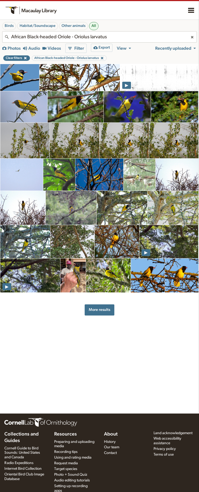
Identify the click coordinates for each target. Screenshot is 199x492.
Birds (9, 26)
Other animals (73, 26)
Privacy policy (165, 449)
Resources (65, 434)
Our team (111, 447)
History (110, 442)
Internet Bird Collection (23, 469)
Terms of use (164, 454)
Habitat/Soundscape (38, 26)
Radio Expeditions (18, 463)
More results (99, 310)
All (93, 26)
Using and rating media (72, 457)
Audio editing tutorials (72, 480)
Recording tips (66, 452)
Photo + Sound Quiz (70, 475)
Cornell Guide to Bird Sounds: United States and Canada (22, 452)
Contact (110, 453)
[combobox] (99, 36)
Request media (66, 463)
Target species (65, 469)
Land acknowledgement (173, 433)
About (111, 434)
